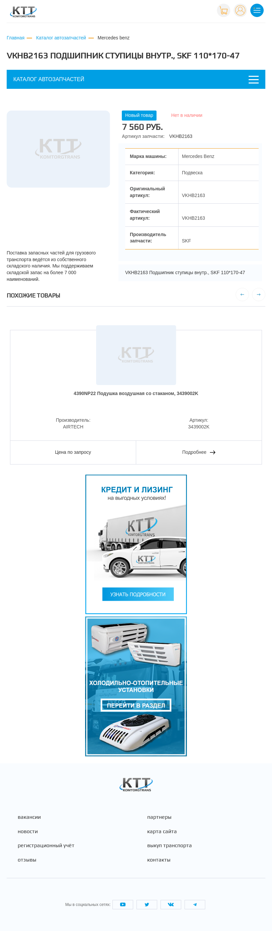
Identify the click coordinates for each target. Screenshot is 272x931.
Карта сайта (162, 831)
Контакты (159, 860)
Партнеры (159, 817)
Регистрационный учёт (46, 846)
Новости (28, 831)
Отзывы (27, 860)
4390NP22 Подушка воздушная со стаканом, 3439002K (136, 393)
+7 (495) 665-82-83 (190, 13)
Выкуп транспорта (169, 846)
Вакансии (29, 817)
